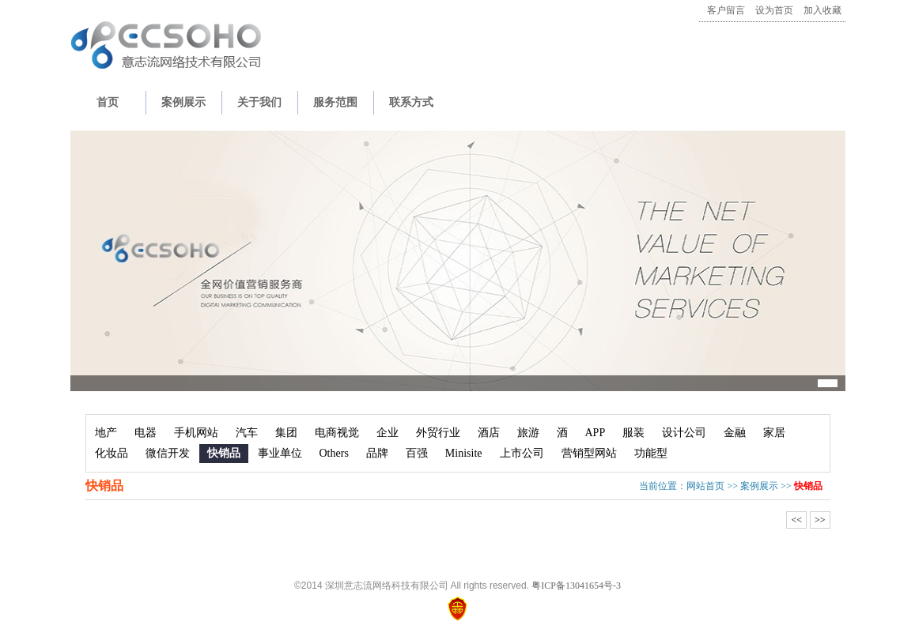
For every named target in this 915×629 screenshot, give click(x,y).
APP (595, 433)
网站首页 (705, 486)
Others (334, 453)
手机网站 (196, 433)
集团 (286, 433)
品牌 (377, 453)
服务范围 (335, 102)
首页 (107, 102)
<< (796, 519)
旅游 (528, 433)
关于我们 (259, 102)
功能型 (650, 453)
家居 (774, 433)
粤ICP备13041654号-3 (576, 585)
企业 (387, 433)
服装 (633, 433)
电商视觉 (337, 433)
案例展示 (183, 102)
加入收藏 (822, 10)
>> (820, 519)
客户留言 (726, 10)
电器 (145, 433)
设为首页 (774, 10)
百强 (417, 453)
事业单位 (280, 453)
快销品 (223, 453)
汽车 (247, 433)
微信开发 (168, 453)
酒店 (489, 433)
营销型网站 (589, 453)
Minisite (463, 453)
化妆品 (111, 453)
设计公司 (684, 433)
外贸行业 (438, 433)
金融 (735, 433)
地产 (106, 433)
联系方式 (411, 102)
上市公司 (522, 453)
